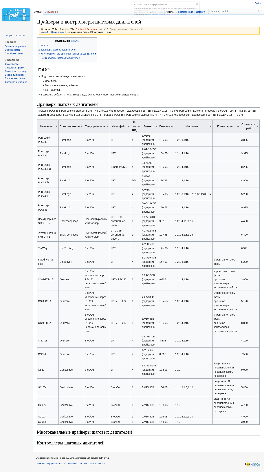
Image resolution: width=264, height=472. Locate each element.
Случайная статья (14, 53)
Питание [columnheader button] (164, 126)
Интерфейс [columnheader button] (119, 126)
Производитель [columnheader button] (70, 126)
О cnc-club (73, 463)
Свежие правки (12, 50)
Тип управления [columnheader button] (95, 126)
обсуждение (92, 29)
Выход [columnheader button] (148, 126)
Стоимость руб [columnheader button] (248, 126)
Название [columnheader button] (46, 126)
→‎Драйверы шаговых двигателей (125, 29)
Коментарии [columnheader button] (225, 126)
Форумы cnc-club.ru (15, 35)
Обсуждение (51, 11)
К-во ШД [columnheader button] (134, 126)
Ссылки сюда (12, 64)
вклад (103, 29)
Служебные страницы (16, 71)
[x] (197, 4)
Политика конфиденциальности (51, 463)
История (200, 11)
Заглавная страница (15, 46)
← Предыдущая (57, 32)
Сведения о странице (16, 82)
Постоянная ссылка (15, 78)
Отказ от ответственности (92, 463)
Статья (38, 11)
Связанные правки (14, 67)
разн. (44, 32)
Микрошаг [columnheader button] (192, 126)
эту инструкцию (178, 12)
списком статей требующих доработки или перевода (168, 14)
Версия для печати (14, 75)
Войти (258, 3)
